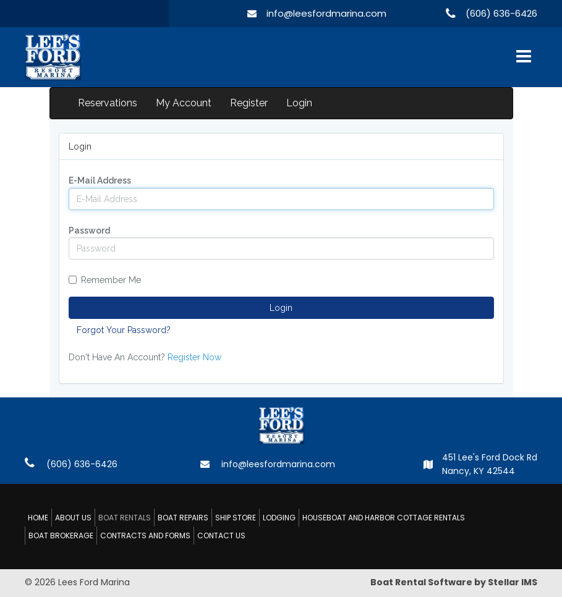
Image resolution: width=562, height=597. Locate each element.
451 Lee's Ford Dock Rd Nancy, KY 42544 (489, 464)
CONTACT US (221, 535)
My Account (183, 103)
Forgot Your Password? (124, 330)
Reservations (107, 103)
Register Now (194, 357)
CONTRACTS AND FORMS (145, 535)
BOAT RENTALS (124, 517)
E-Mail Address (100, 180)
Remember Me (105, 280)
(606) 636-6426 (501, 13)
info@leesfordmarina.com (326, 13)
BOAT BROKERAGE (60, 535)
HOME (38, 517)
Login (299, 103)
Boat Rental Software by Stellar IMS (453, 582)
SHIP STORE (235, 517)
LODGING (279, 517)
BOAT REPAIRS (183, 517)
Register (249, 103)
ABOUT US (73, 517)
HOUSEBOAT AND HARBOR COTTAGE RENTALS (383, 517)
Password (89, 230)
